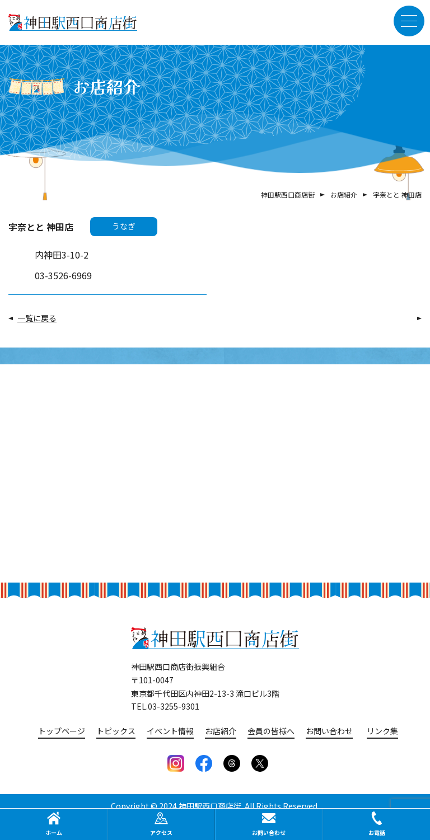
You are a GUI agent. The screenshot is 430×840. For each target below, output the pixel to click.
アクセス (161, 824)
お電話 (376, 824)
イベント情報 (170, 730)
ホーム (53, 824)
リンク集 (382, 730)
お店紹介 (220, 730)
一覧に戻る (37, 317)
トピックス (115, 730)
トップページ (61, 730)
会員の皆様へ (271, 730)
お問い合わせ (329, 730)
